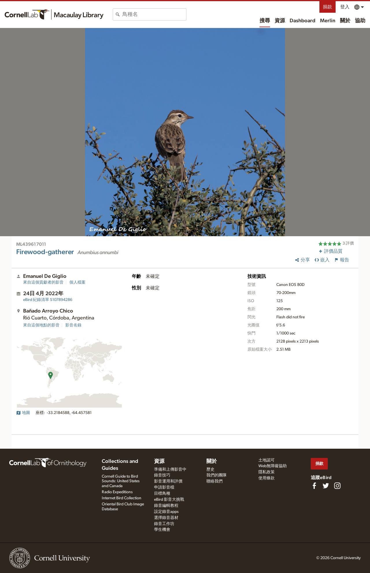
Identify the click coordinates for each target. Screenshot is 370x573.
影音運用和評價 (168, 481)
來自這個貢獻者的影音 (43, 282)
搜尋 (265, 20)
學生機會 (162, 530)
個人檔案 (77, 282)
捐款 (327, 7)
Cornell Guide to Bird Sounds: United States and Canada (121, 481)
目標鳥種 (162, 493)
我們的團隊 (216, 475)
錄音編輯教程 (166, 506)
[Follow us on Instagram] (337, 485)
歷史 (210, 469)
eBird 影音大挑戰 (169, 500)
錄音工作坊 (164, 524)
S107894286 (47, 300)
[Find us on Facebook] (314, 485)
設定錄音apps (166, 512)
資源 (280, 20)
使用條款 (266, 478)
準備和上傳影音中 (170, 469)
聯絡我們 (214, 481)
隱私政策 (266, 472)
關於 (345, 20)
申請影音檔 (164, 487)
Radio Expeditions (117, 492)
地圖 (23, 413)
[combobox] (154, 14)
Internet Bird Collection (121, 498)
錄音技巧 (162, 475)
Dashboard (302, 20)
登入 (344, 7)
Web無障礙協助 (272, 466)
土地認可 (266, 460)
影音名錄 (73, 325)
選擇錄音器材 (166, 518)
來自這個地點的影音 (41, 325)
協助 (360, 20)
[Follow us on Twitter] (325, 485)
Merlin (327, 20)
